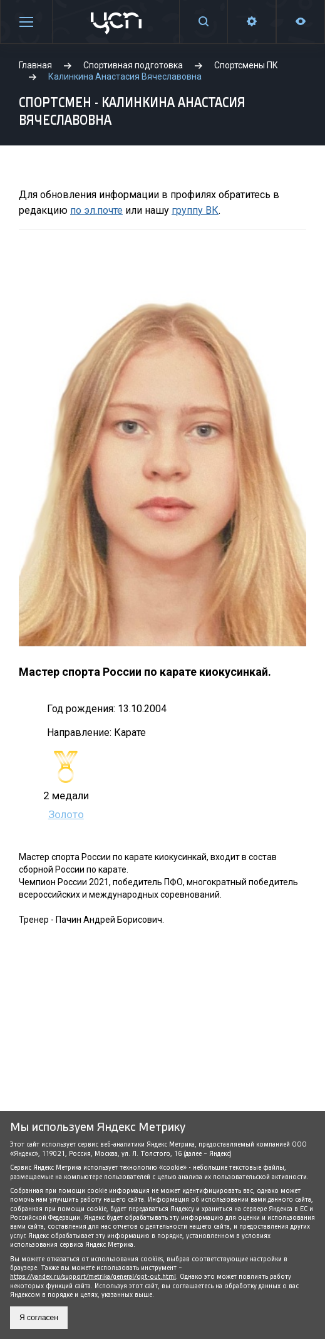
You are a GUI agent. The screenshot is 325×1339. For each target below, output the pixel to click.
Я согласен (38, 1317)
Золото (66, 814)
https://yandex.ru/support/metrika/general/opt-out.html (93, 1276)
